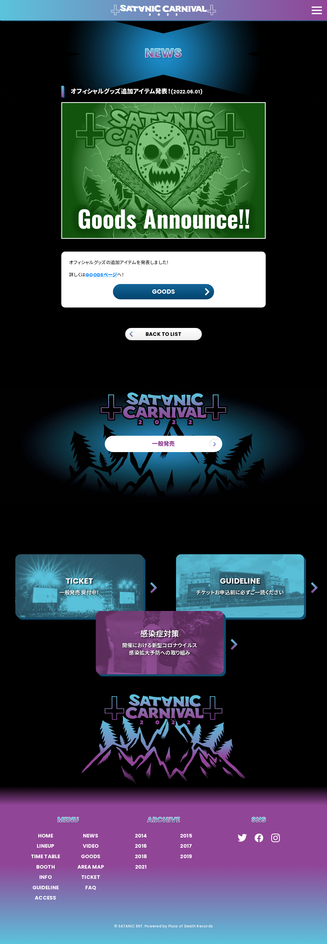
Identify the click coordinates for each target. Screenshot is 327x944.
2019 (186, 856)
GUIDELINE (45, 887)
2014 (141, 835)
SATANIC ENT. (130, 926)
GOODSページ (101, 275)
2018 (141, 856)
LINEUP (45, 845)
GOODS (90, 856)
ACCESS (45, 897)
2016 (141, 845)
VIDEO (91, 845)
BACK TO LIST (155, 334)
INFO (45, 877)
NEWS (90, 835)
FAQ (90, 887)
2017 (186, 845)
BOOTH (45, 866)
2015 (186, 835)
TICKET (90, 877)
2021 (141, 866)
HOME (45, 835)
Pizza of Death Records (190, 926)
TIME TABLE (45, 856)
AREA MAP (90, 866)
